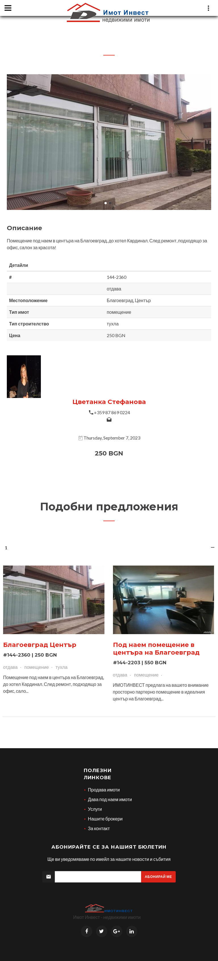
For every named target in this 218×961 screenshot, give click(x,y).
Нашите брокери (105, 818)
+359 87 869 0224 (112, 412)
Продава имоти (104, 789)
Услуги (95, 809)
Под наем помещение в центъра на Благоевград (156, 648)
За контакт (99, 828)
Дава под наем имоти (110, 799)
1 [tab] (109, 549)
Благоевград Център (40, 645)
